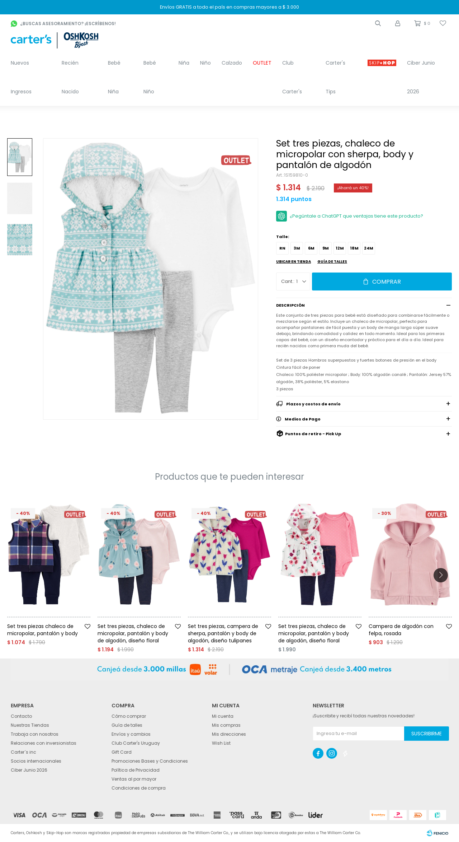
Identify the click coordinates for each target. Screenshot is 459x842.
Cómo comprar (129, 716)
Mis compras (226, 725)
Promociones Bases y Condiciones (150, 761)
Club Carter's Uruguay (136, 743)
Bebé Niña (114, 77)
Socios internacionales (36, 761)
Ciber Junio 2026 (421, 77)
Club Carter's (292, 77)
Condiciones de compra (139, 788)
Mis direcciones (229, 734)
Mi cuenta (222, 716)
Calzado (232, 62)
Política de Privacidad (136, 770)
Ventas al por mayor (134, 779)
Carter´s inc (23, 752)
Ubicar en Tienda (293, 261)
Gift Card (122, 752)
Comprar (386, 282)
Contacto (21, 716)
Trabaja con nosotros (34, 734)
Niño (205, 62)
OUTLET (262, 62)
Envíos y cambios (131, 734)
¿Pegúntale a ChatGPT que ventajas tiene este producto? (356, 216)
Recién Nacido (70, 77)
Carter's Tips (335, 77)
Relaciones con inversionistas (43, 743)
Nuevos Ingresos (21, 77)
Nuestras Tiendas (30, 725)
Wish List (221, 743)
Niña (184, 62)
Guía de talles (332, 261)
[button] (378, 23)
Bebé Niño (149, 77)
